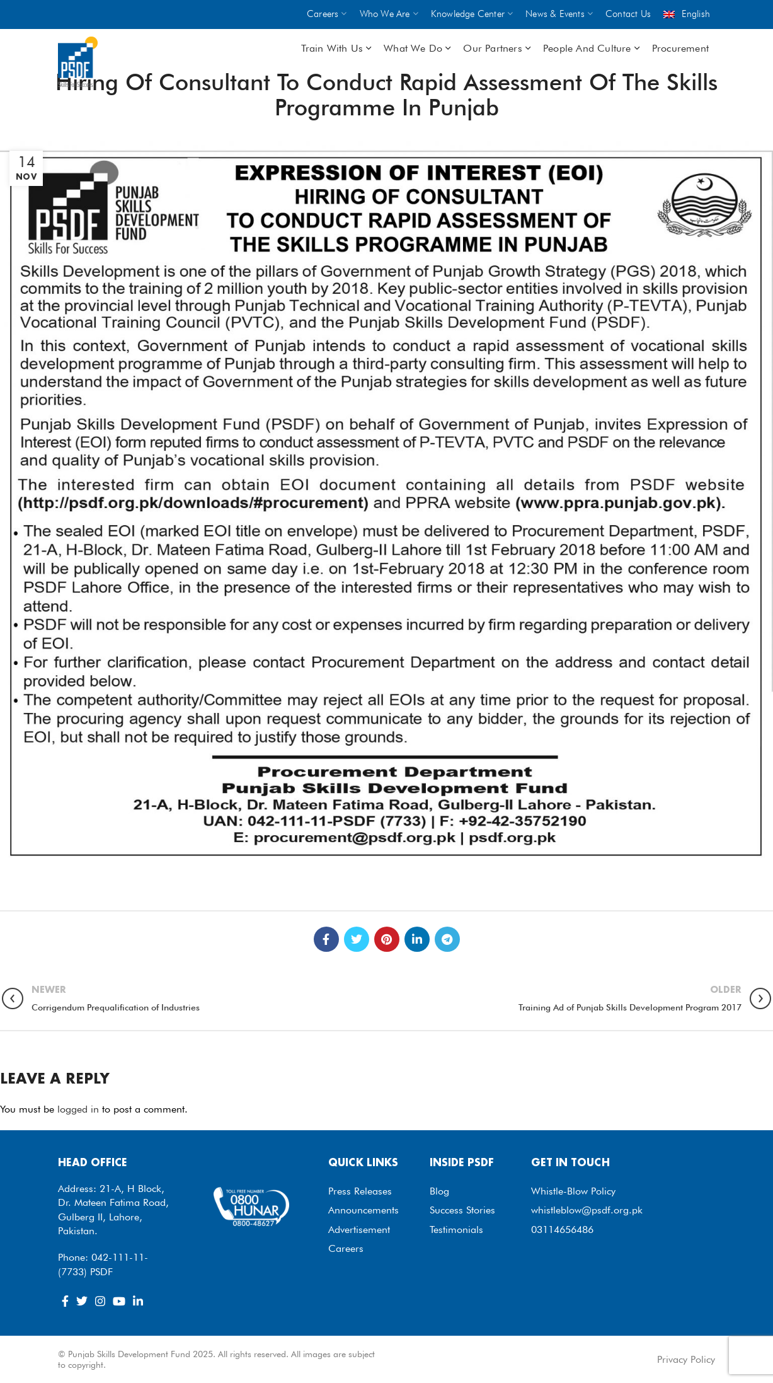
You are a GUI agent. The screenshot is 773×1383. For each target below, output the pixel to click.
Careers (346, 1248)
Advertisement (359, 1229)
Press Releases (360, 1191)
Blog (439, 1191)
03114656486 (562, 1229)
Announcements (363, 1210)
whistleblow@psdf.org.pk (587, 1210)
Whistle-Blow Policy (573, 1191)
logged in (78, 1109)
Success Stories (462, 1210)
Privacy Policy (686, 1359)
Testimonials (456, 1229)
